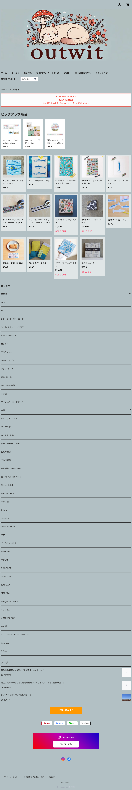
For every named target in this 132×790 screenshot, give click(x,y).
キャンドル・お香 (8, 385)
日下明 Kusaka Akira (11, 477)
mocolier (5, 518)
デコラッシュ (6, 352)
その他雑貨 (6, 460)
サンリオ (4, 560)
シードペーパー (8, 360)
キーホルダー (7, 427)
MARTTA (5, 593)
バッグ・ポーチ (7, 369)
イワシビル (5, 610)
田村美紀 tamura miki (11, 468)
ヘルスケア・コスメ (9, 418)
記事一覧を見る (66, 710)
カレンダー (5, 344)
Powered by (66, 787)
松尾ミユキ (6, 585)
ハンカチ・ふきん (8, 435)
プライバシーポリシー (11, 777)
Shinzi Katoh (7, 485)
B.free (4, 651)
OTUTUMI (6, 576)
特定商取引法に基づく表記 (34, 777)
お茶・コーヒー (7, 377)
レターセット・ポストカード (12, 319)
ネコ (3, 302)
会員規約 (52, 777)
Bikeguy (5, 643)
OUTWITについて (82, 73)
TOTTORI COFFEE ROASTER (15, 634)
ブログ (67, 73)
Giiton (4, 510)
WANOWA (6, 551)
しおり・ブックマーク (10, 335)
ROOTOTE (6, 568)
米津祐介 (5, 502)
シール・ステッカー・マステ (12, 327)
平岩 (3, 535)
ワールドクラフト (8, 526)
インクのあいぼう (8, 543)
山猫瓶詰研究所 (8, 618)
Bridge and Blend (10, 601)
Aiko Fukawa (7, 493)
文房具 (4, 294)
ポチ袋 (4, 393)
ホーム (4, 73)
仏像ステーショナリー (10, 443)
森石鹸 (4, 626)
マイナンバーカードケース (47, 73)
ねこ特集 (28, 73)
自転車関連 (6, 452)
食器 (3, 410)
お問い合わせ (102, 73)
